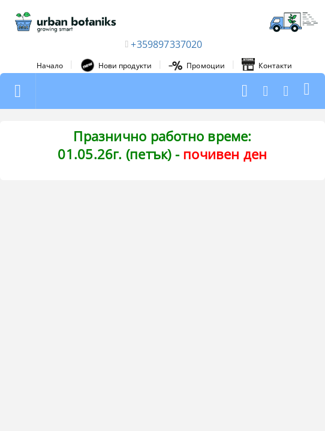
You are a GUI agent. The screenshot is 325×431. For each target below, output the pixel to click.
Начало (50, 65)
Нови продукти (116, 65)
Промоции (196, 65)
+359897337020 (166, 44)
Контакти (267, 65)
